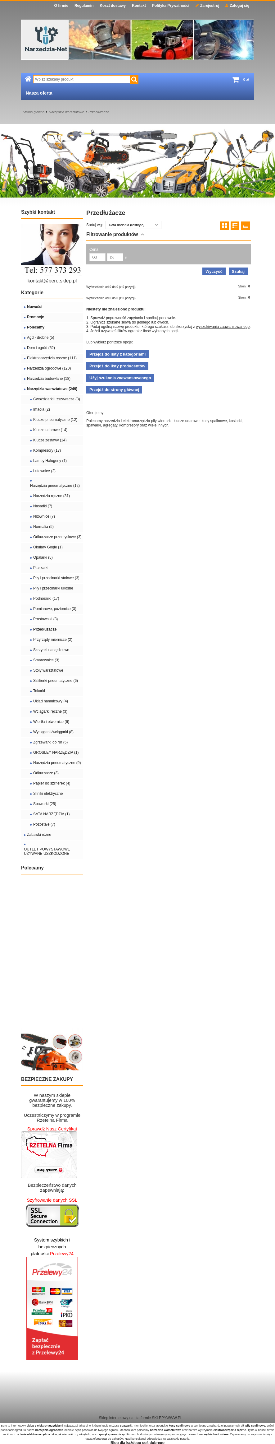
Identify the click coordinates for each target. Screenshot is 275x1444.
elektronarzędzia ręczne (230, 1430)
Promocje (35, 317)
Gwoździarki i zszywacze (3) (56, 399)
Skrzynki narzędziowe (51, 650)
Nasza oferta (39, 93)
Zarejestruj (207, 5)
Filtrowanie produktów (112, 234)
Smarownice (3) (46, 660)
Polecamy (35, 327)
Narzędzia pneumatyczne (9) (57, 763)
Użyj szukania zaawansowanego (120, 377)
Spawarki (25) (44, 804)
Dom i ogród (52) (41, 348)
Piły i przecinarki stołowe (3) (56, 578)
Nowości (34, 307)
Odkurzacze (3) (46, 773)
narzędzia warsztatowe (165, 1430)
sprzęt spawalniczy (112, 1434)
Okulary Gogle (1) (48, 547)
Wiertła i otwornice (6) (51, 722)
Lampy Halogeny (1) (50, 461)
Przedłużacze (98, 112)
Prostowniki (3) (45, 619)
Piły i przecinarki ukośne (53, 588)
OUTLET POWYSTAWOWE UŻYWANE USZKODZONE (47, 851)
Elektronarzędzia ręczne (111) (52, 358)
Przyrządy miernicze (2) (52, 639)
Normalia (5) (43, 526)
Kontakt (139, 5)
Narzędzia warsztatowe (66, 112)
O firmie (61, 5)
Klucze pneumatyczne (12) (55, 419)
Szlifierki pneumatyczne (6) (55, 680)
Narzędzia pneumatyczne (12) (55, 485)
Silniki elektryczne (48, 793)
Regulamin (83, 5)
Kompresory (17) (47, 450)
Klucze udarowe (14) (50, 430)
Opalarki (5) (43, 557)
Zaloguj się (237, 5)
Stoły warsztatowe (48, 670)
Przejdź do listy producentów (117, 366)
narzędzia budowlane (213, 1434)
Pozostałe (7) (44, 824)
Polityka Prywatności (170, 5)
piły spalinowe (255, 1425)
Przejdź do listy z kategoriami (117, 354)
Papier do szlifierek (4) (51, 783)
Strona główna (33, 112)
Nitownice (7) (44, 516)
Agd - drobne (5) (40, 337)
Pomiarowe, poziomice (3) (54, 609)
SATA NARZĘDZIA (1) (51, 814)
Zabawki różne (39, 834)
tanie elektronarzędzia (35, 1434)
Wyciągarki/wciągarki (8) (53, 732)
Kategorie (32, 292)
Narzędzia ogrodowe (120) (49, 368)
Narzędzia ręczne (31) (51, 496)
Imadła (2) (41, 409)
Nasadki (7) (42, 506)
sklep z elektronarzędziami (45, 1425)
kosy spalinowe (179, 1425)
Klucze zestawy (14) (49, 440)
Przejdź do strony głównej (114, 389)
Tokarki (39, 691)
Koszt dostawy (113, 5)
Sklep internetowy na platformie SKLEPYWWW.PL (141, 1418)
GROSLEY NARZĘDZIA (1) (56, 752)
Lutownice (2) (44, 471)
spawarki (126, 1425)
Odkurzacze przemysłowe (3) (57, 537)
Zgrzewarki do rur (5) (50, 742)
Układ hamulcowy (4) (50, 701)
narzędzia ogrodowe (49, 1430)
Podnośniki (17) (46, 598)
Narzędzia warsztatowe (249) (52, 389)
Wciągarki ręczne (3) (50, 711)
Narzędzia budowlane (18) (48, 378)
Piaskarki (40, 568)
